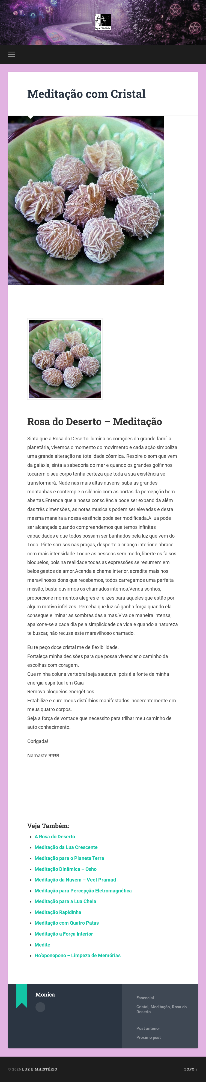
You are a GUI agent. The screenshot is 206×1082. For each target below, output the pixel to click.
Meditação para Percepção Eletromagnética (83, 891)
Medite (42, 945)
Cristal (142, 1006)
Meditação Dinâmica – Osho (66, 869)
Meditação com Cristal (86, 93)
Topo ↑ (191, 1069)
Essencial (145, 997)
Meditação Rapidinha (58, 912)
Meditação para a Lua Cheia (65, 901)
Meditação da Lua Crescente (66, 847)
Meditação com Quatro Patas (67, 923)
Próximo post (148, 1037)
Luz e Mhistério (39, 1069)
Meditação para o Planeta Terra (69, 858)
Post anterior (148, 1028)
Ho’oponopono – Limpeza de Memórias (78, 955)
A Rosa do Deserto (55, 836)
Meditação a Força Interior (64, 934)
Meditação (160, 1006)
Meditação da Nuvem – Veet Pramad (75, 880)
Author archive (40, 1007)
